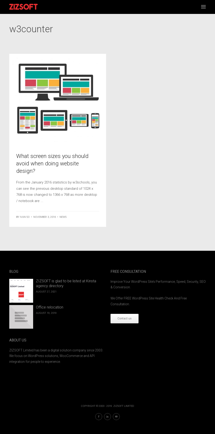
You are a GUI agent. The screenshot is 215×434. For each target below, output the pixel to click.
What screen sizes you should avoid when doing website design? (52, 163)
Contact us (124, 318)
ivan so (25, 217)
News (63, 217)
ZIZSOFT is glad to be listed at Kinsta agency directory (66, 283)
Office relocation (49, 307)
